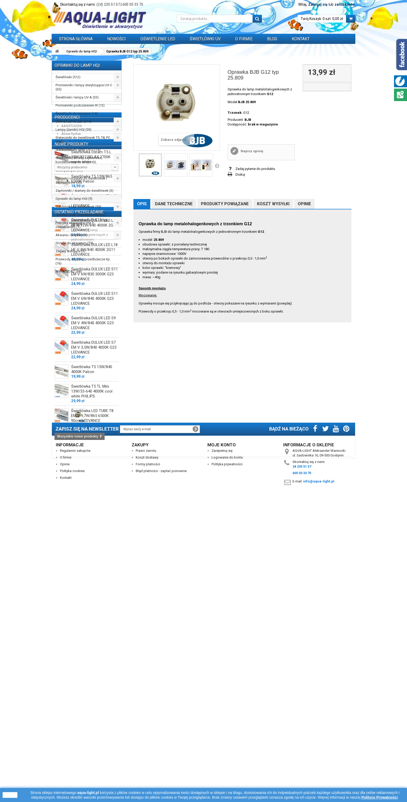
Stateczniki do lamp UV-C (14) (78, 150)
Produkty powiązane (225, 203)
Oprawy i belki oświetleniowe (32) (81, 215)
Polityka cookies (72, 765)
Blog (272, 38)
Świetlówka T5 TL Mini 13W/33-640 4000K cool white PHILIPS (91, 607)
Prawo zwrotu (146, 744)
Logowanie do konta (227, 751)
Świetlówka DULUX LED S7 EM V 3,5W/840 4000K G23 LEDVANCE (94, 563)
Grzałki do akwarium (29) (74, 243)
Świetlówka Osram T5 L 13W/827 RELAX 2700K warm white (91, 373)
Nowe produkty (71, 357)
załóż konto (345, 4)
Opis (142, 203)
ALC (63, 313)
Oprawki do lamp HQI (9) (74, 199)
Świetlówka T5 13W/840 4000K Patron (91, 585)
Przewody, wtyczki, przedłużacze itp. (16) (83, 261)
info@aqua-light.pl (318, 775)
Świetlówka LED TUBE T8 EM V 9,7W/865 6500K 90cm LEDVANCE (92, 631)
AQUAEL (67, 320)
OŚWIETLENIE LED (157, 38)
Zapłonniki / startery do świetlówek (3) (84, 191)
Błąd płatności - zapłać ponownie (161, 765)
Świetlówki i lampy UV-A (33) (77, 97)
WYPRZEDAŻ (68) (69, 271)
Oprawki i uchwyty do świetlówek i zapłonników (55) (81, 180)
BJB (248, 120)
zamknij (10, 795)
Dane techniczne (174, 203)
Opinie (304, 203)
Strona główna (76, 38)
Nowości (116, 38)
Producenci (67, 288)
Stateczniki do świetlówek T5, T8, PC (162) (83, 140)
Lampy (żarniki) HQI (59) (73, 129)
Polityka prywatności (227, 758)
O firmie (65, 751)
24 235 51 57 (302, 760)
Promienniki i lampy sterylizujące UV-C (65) (84, 87)
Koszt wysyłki (273, 203)
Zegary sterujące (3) (70, 251)
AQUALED (68, 328)
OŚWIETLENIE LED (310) (73, 121)
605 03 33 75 (132, 4)
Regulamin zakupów (75, 744)
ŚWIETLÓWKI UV (205, 38)
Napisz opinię (251, 151)
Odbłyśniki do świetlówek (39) (78, 207)
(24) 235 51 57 (108, 4)
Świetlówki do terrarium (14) (77, 113)
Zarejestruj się (222, 744)
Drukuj (240, 174)
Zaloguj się (318, 4)
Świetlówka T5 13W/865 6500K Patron (91, 395)
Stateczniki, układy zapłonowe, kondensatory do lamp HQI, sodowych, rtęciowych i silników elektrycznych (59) (80, 164)
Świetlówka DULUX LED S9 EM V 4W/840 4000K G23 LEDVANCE (93, 539)
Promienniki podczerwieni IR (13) (80, 105)
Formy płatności (148, 758)
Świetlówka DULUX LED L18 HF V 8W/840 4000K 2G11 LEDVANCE (94, 465)
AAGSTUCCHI (71, 297)
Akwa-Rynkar (70, 305)
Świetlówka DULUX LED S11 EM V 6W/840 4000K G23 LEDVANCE (94, 514)
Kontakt (301, 38)
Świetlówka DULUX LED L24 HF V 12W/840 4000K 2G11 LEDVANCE (94, 441)
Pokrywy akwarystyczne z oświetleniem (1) (75, 225)
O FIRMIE (244, 38)
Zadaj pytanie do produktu (255, 169)
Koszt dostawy (147, 751)
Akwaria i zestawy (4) (71, 235)
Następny (217, 165)
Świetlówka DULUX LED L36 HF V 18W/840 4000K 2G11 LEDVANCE (94, 416)
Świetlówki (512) (68, 77)
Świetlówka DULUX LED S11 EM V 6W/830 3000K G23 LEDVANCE (94, 490)
